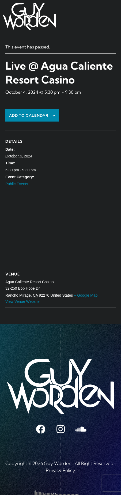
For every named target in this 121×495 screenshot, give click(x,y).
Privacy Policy (60, 470)
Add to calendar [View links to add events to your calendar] (28, 115)
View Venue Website (22, 301)
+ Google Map (85, 295)
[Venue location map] (60, 229)
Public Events (16, 184)
